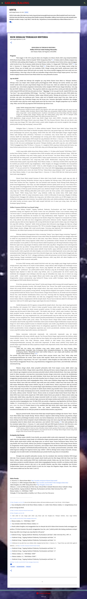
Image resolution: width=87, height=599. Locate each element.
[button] (11, 43)
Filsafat (13, 566)
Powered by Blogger (43, 593)
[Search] (85, 3)
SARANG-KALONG (17, 3)
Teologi (28, 566)
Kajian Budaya (20, 566)
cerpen (26, 12)
